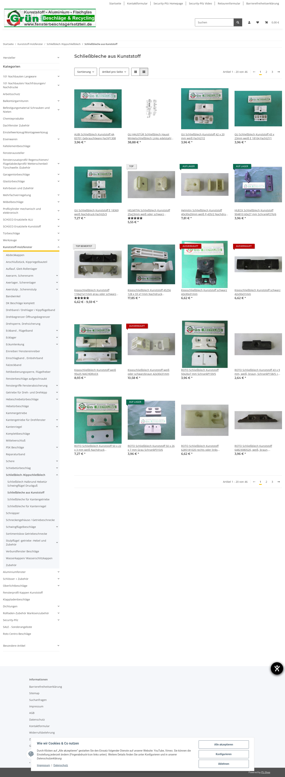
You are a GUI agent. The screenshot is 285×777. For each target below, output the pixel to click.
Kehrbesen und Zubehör (18, 188)
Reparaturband (15, 454)
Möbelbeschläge (13, 202)
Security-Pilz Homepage (168, 3)
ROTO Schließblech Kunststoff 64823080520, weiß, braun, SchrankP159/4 (253, 448)
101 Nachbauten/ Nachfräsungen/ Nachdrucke (24, 85)
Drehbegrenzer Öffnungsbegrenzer (28, 317)
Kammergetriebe (16, 413)
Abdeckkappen (15, 255)
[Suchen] (214, 22)
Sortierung (84, 72)
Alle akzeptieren (223, 744)
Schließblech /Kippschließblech (25, 475)
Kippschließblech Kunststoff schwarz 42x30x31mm (204, 292)
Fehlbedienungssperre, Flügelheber (28, 372)
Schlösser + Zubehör (15, 579)
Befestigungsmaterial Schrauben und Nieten (26, 109)
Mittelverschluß (16, 440)
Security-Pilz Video (200, 3)
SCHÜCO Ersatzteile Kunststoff (22, 226)
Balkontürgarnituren (15, 101)
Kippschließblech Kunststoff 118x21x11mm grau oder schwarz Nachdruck (95, 292)
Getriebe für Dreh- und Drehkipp (26, 392)
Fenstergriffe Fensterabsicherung (26, 385)
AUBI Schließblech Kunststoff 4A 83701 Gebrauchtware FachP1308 (95, 136)
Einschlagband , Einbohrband (24, 358)
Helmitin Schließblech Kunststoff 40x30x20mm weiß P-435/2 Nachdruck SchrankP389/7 (205, 212)
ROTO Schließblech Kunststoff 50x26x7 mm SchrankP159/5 (200, 372)
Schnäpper (13, 513)
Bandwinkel (13, 296)
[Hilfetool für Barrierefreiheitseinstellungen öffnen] (277, 668)
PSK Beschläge (15, 447)
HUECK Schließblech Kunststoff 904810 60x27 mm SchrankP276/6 (255, 212)
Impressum (43, 765)
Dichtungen (10, 606)
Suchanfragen (38, 700)
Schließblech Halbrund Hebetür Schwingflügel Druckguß (27, 483)
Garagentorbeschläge (16, 174)
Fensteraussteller (14, 153)
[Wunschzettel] (257, 22)
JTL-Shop (265, 772)
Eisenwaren (10, 139)
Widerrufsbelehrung (42, 732)
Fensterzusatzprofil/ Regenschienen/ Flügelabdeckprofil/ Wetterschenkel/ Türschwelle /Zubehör (26, 163)
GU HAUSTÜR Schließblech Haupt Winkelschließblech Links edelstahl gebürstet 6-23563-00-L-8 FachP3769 (150, 136)
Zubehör (11, 565)
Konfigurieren (224, 754)
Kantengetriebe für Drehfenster (26, 420)
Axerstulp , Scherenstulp (21, 289)
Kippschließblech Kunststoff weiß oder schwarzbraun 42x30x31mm (148, 372)
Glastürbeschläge (14, 181)
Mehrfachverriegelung (17, 195)
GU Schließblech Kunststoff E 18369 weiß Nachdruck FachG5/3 (96, 212)
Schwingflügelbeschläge (21, 527)
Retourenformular (229, 3)
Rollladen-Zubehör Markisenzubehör (26, 613)
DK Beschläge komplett (20, 303)
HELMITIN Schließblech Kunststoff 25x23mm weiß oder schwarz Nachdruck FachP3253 (149, 212)
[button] (249, 22)
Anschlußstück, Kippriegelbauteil (26, 262)
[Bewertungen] (135, 218)
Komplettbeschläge (18, 433)
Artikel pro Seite (112, 72)
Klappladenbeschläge (16, 599)
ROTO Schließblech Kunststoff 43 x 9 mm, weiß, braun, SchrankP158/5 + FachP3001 (257, 372)
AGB (31, 713)
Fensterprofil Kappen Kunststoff (23, 592)
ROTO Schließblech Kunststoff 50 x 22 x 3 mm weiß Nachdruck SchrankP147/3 (97, 448)
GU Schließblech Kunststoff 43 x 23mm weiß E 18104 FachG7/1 (254, 136)
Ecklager (11, 337)
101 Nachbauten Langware (19, 76)
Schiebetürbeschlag (18, 468)
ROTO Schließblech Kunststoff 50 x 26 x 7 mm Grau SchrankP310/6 (151, 448)
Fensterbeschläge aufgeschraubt (26, 378)
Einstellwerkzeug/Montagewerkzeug (25, 132)
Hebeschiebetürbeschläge (22, 399)
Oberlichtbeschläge (15, 585)
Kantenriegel (14, 427)
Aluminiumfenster (14, 572)
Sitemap (34, 693)
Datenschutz (60, 765)
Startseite (115, 3)
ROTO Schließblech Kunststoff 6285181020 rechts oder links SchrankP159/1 (200, 448)
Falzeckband (13, 365)
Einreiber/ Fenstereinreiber (23, 351)
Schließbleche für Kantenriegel (26, 506)
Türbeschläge (11, 233)
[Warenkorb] (272, 22)
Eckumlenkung (15, 344)
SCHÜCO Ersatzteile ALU (18, 219)
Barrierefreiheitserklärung (262, 3)
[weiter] (278, 72)
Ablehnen (223, 763)
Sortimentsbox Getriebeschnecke (26, 533)
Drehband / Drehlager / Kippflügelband (30, 310)
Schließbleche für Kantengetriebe (28, 499)
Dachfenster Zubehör (16, 125)
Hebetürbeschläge (17, 406)
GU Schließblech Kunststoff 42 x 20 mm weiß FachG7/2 (203, 136)
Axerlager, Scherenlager (21, 282)
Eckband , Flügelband (19, 330)
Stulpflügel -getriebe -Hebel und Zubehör (26, 542)
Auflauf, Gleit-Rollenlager (21, 269)
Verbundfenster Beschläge (22, 551)
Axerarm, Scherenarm (19, 275)
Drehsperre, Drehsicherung (23, 323)
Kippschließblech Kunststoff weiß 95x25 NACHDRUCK (95, 372)
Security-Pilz (10, 620)
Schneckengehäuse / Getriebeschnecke (30, 520)
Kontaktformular (137, 3)
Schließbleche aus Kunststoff (25, 492)
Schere (10, 461)
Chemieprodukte (13, 118)
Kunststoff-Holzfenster (17, 247)
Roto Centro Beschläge (17, 634)
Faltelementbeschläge (16, 146)
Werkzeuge (10, 240)
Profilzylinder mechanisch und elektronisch (22, 210)
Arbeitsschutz (11, 94)
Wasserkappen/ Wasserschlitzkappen (29, 558)
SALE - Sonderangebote (17, 627)
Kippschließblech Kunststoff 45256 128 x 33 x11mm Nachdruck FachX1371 (149, 292)
